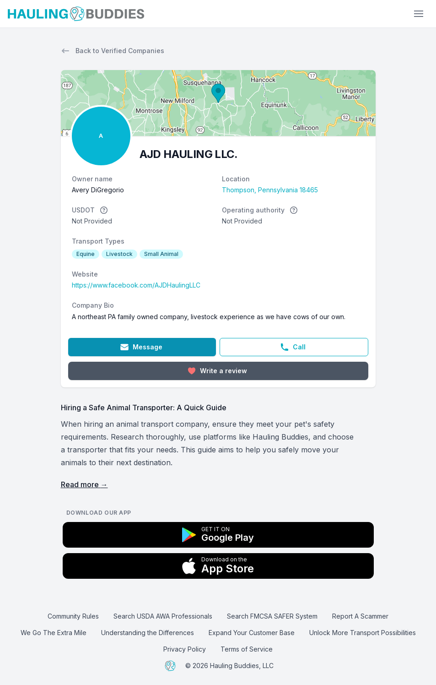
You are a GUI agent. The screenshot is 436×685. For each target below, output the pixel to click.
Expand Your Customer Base (252, 632)
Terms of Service (247, 649)
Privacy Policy (184, 649)
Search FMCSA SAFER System (272, 616)
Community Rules (73, 616)
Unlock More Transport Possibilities (362, 632)
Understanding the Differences (147, 632)
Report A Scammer (360, 616)
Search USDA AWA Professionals (162, 616)
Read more (84, 484)
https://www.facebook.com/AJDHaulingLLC (136, 285)
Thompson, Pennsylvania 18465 (270, 190)
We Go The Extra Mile (53, 632)
